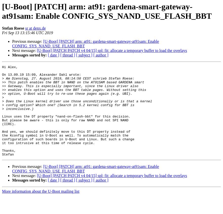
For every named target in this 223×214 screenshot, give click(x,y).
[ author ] (101, 55)
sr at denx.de (35, 28)
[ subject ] (84, 55)
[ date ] (53, 55)
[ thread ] (67, 55)
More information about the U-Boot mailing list (40, 209)
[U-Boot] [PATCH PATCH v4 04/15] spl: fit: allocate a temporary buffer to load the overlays (112, 50)
